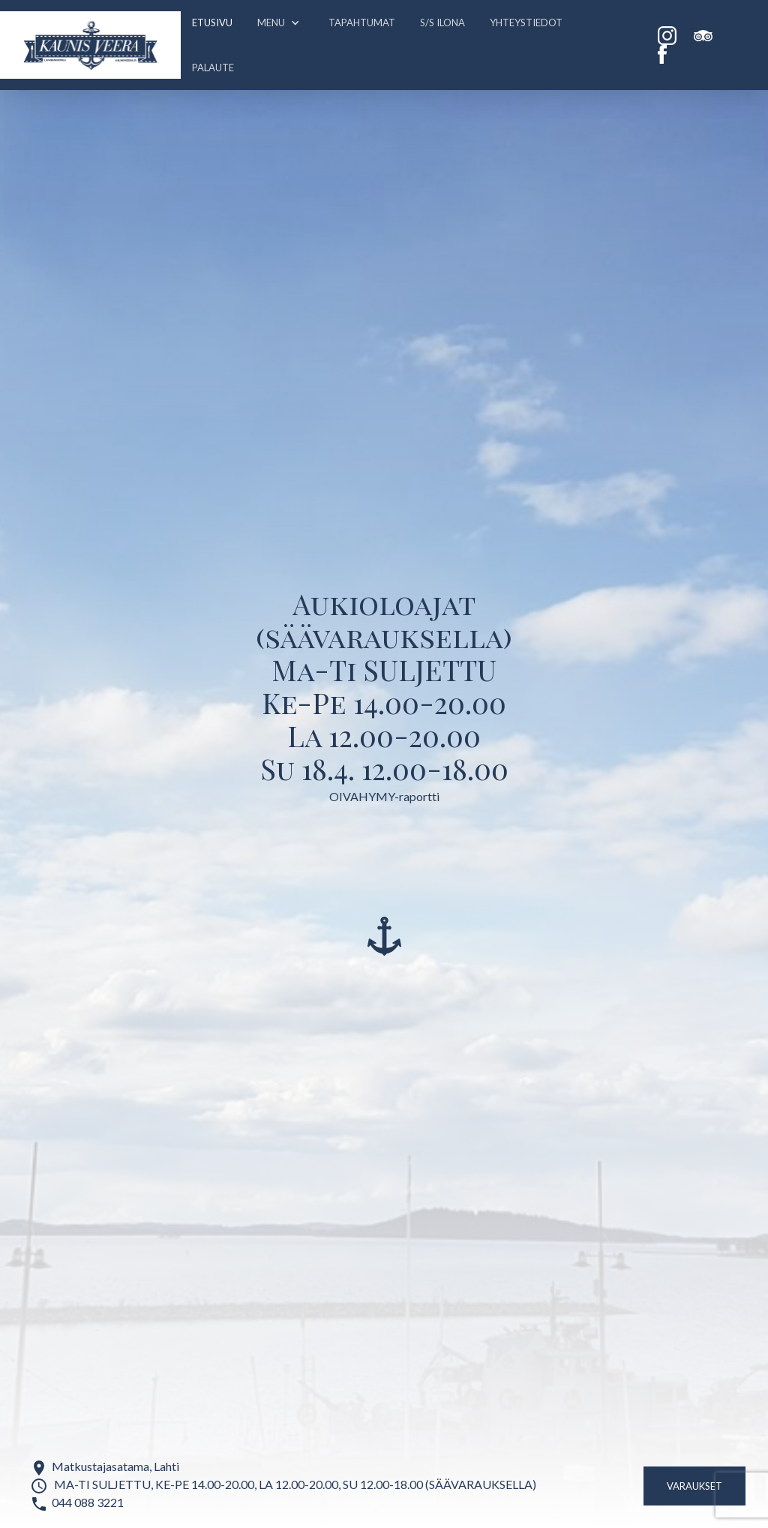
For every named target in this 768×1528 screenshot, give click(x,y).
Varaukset (694, 1486)
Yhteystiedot (526, 23)
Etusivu (212, 23)
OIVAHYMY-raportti (384, 796)
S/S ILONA (442, 23)
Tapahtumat (361, 23)
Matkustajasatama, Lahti (115, 1466)
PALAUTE (213, 68)
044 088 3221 (88, 1502)
